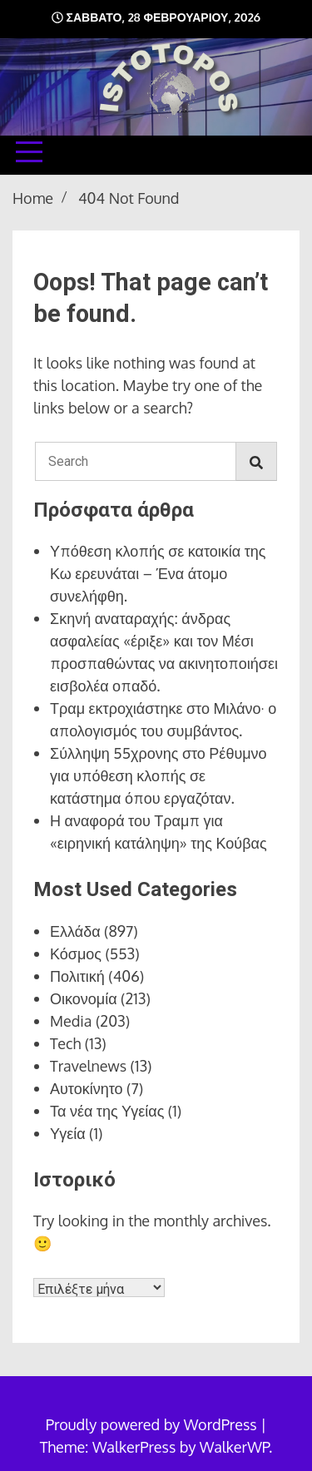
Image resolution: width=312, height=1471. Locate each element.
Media (71, 1021)
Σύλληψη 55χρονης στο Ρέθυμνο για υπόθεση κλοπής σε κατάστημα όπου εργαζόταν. (158, 775)
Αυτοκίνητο (86, 1088)
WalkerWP (234, 1447)
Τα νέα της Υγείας (107, 1111)
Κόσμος (76, 953)
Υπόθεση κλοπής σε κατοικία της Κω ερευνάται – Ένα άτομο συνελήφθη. (158, 573)
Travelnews (88, 1066)
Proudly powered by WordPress (153, 1424)
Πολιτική (77, 976)
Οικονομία (83, 998)
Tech (65, 1043)
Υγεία (68, 1133)
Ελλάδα (75, 931)
